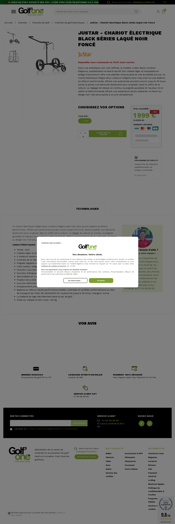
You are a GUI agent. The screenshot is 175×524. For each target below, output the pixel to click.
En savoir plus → (75, 281)
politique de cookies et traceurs (53, 266)
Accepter (101, 281)
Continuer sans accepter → (52, 243)
